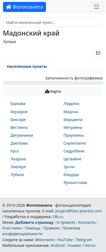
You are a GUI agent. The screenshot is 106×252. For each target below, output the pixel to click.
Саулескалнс (75, 143)
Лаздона (18, 158)
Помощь (32, 228)
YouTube (65, 239)
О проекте (66, 222)
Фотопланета (24, 7)
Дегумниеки (22, 135)
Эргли (69, 166)
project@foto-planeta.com (78, 210)
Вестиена (19, 127)
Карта (53, 91)
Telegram (84, 239)
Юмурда (71, 174)
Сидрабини (74, 151)
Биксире (18, 119)
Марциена (73, 119)
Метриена (73, 127)
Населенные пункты (27, 66)
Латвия (9, 41)
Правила (51, 228)
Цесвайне (72, 158)
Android (58, 245)
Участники (12, 228)
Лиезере (18, 166)
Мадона (71, 111)
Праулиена (74, 135)
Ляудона (71, 103)
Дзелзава (19, 143)
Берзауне (19, 111)
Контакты (87, 222)
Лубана (17, 174)
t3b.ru (57, 216)
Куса (15, 151)
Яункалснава (75, 182)
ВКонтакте (44, 239)
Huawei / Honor (82, 245)
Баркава (18, 103)
